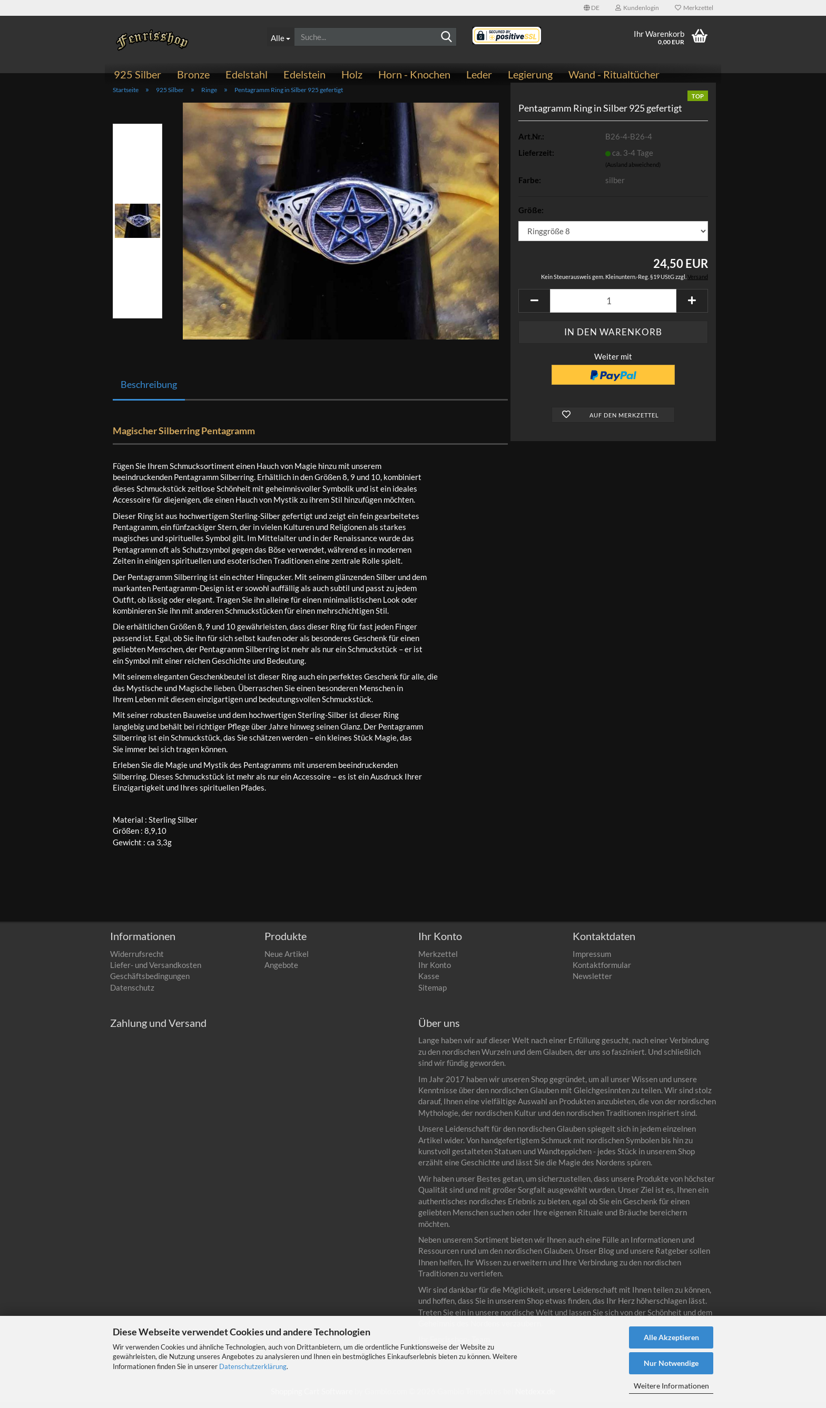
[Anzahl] (613, 306)
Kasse (428, 982)
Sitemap (432, 993)
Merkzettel (694, 8)
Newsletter (592, 982)
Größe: (531, 216)
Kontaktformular (602, 970)
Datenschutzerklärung (253, 1366)
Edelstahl (246, 74)
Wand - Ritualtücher (614, 74)
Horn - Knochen (414, 74)
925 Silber (137, 74)
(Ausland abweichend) (633, 170)
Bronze (193, 74)
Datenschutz (132, 993)
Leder (479, 74)
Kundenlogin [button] (637, 8)
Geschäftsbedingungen (150, 982)
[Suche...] (280, 36)
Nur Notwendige (671, 1363)
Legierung (530, 74)
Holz (351, 74)
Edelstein (304, 74)
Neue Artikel (286, 959)
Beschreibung (149, 390)
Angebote (281, 970)
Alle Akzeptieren (671, 1337)
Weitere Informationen (671, 1385)
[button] (591, 8)
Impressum (592, 959)
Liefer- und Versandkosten (155, 970)
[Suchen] (447, 37)
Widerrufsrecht (137, 959)
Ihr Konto (434, 970)
